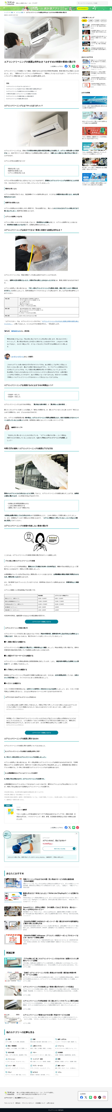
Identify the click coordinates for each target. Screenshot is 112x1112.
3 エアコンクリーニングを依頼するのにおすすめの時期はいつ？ (21, 91)
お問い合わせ (50, 1103)
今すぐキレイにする (65, 848)
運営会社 (17, 1103)
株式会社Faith (15, 331)
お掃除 (90, 20)
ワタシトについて (9, 1103)
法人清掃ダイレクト (20, 1098)
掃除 (12, 12)
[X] (70, 67)
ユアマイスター (8, 1098)
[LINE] (73, 67)
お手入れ (103, 20)
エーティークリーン (17, 357)
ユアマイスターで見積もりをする (41, 622)
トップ (6, 12)
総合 (84, 20)
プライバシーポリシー (28, 1103)
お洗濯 (97, 20)
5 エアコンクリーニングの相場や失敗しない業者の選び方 (20, 96)
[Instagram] (104, 1098)
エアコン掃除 (19, 12)
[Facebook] (66, 67)
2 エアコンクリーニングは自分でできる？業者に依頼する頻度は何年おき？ (24, 89)
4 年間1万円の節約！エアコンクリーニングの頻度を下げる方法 (21, 94)
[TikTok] (99, 1098)
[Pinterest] (77, 67)
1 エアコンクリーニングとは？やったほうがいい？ (18, 86)
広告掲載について (40, 1103)
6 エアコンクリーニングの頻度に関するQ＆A (17, 98)
